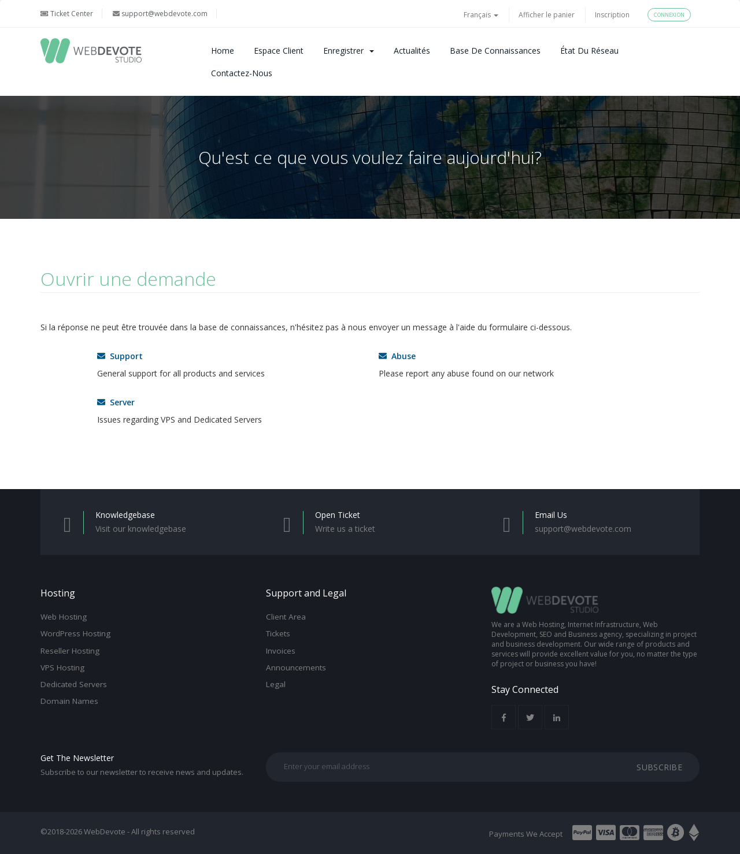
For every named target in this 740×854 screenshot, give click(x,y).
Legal (276, 684)
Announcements (296, 667)
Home (222, 50)
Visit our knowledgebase (140, 528)
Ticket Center (66, 13)
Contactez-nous (241, 73)
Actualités (412, 50)
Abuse (397, 355)
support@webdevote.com (160, 13)
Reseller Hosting (69, 651)
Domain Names (69, 701)
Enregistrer (348, 50)
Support (120, 355)
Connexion (669, 14)
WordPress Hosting (75, 633)
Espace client (279, 50)
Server (116, 402)
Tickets (278, 633)
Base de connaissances (495, 50)
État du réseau (589, 50)
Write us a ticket (345, 528)
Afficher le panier (547, 15)
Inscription (612, 15)
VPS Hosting (62, 667)
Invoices (280, 651)
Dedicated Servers (73, 684)
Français (481, 15)
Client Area (286, 616)
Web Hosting (63, 616)
